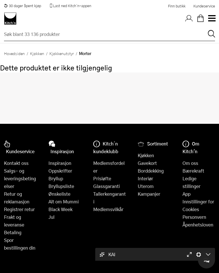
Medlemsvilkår (108, 209)
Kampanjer (149, 194)
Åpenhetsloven (197, 224)
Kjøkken (37, 53)
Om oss (190, 163)
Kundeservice (204, 6)
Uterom (146, 186)
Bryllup (55, 178)
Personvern (194, 217)
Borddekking (151, 170)
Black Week (60, 209)
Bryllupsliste (61, 186)
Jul (51, 217)
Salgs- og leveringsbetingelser (20, 178)
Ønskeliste (59, 194)
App (186, 194)
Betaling (12, 232)
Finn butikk (176, 6)
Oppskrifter (60, 170)
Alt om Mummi (63, 201)
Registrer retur (19, 209)
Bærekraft (193, 170)
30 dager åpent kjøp (22, 5)
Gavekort (147, 163)
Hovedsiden (14, 53)
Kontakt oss (16, 163)
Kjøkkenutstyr (61, 53)
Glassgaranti (106, 186)
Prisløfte (102, 178)
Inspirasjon (59, 163)
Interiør (145, 178)
